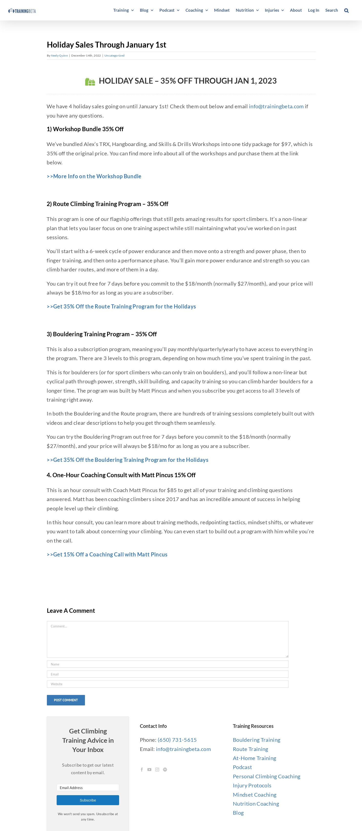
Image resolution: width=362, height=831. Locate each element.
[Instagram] (157, 770)
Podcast (242, 767)
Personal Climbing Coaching (266, 776)
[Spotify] (165, 770)
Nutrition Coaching (256, 803)
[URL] (168, 684)
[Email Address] (88, 787)
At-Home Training (254, 758)
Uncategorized (114, 55)
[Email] (168, 674)
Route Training (250, 749)
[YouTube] (149, 770)
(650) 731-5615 (177, 739)
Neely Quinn (59, 55)
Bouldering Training (256, 739)
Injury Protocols (252, 785)
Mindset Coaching (254, 794)
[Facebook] (142, 770)
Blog (238, 812)
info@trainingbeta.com (276, 106)
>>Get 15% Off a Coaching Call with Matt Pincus (107, 554)
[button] (346, 10)
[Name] (168, 664)
